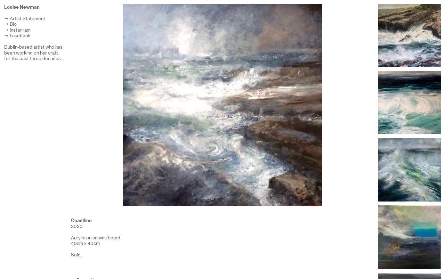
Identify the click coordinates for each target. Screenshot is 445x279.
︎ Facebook (17, 35)
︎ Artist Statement (24, 18)
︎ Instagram (17, 30)
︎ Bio (10, 24)
